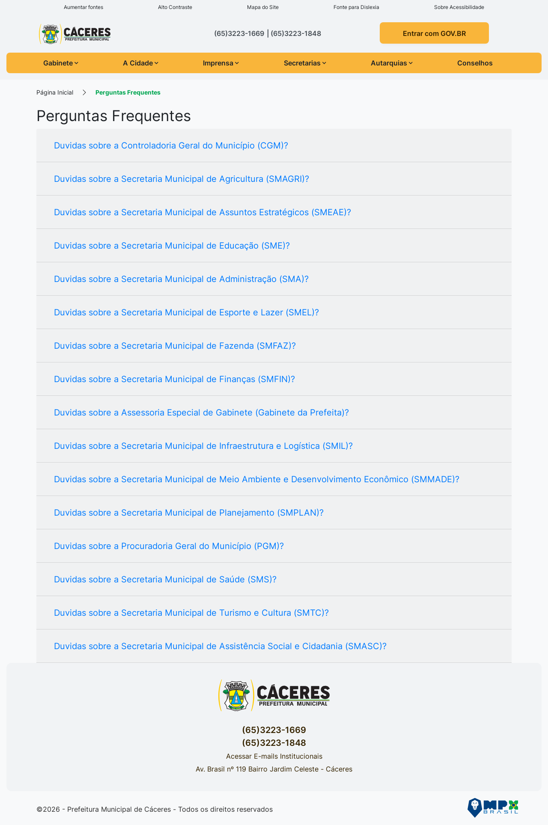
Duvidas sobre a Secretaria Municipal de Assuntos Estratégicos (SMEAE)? (202, 212)
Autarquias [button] (392, 63)
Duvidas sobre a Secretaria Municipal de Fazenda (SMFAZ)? (175, 346)
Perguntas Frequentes (128, 92)
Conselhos (475, 63)
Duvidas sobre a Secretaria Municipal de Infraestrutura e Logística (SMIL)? (203, 446)
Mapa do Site (263, 7)
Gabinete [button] (60, 63)
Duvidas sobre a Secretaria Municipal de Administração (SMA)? (181, 279)
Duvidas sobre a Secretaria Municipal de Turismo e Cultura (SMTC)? (191, 613)
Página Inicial (54, 92)
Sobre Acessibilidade (459, 7)
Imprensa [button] (221, 63)
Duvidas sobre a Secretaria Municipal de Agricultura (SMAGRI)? (181, 179)
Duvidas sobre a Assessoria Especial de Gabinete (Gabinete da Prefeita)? (201, 412)
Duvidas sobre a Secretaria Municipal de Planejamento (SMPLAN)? (189, 512)
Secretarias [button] (305, 63)
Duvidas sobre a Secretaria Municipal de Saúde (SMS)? (165, 579)
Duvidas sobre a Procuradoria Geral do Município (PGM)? (169, 546)
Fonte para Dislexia (356, 7)
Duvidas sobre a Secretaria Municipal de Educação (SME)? (172, 245)
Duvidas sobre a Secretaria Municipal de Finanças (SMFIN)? (174, 379)
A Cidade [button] (140, 63)
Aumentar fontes (83, 7)
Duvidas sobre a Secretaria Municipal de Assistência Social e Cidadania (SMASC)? (220, 646)
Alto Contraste (175, 7)
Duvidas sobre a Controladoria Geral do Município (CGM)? (171, 145)
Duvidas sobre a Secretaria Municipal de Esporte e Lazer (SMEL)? (186, 312)
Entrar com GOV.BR (434, 33)
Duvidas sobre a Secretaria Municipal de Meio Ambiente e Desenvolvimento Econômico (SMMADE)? (256, 479)
